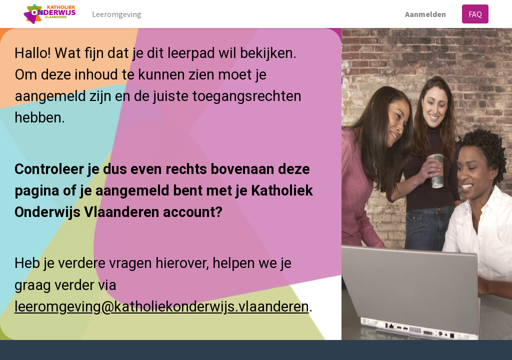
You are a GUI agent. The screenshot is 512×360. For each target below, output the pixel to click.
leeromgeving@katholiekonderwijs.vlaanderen (161, 306)
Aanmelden (425, 14)
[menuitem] (117, 14)
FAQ (475, 14)
